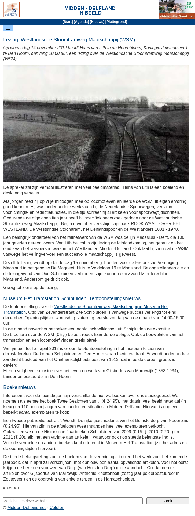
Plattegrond (116, 22)
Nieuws (97, 22)
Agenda (81, 22)
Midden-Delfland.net (26, 507)
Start (68, 22)
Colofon (57, 507)
